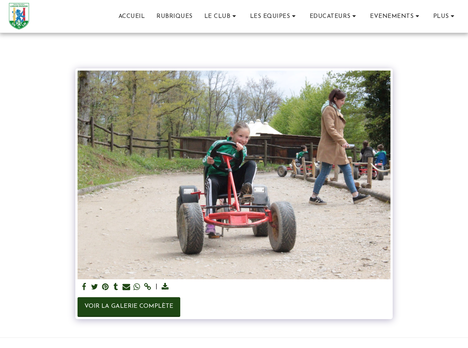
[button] (221, 16)
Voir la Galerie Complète (128, 306)
